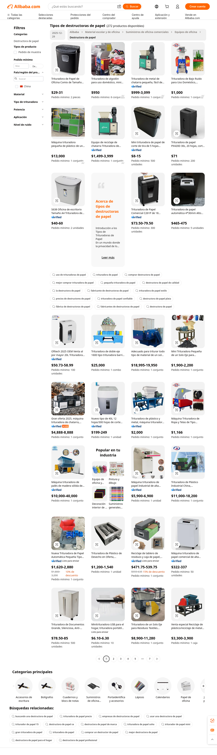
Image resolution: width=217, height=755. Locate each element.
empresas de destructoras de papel (119, 716)
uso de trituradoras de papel (69, 274)
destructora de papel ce (59, 724)
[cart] (167, 7)
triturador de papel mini (175, 724)
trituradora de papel (105, 274)
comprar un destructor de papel (99, 732)
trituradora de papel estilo (151, 290)
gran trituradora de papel (27, 732)
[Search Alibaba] (83, 7)
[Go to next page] (157, 659)
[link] (212, 720)
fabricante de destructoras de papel (108, 290)
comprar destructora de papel (142, 274)
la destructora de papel (66, 290)
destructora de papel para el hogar (32, 740)
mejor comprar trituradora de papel (73, 282)
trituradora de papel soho (139, 724)
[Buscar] (132, 6)
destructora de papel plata (155, 298)
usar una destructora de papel (164, 716)
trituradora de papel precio (76, 716)
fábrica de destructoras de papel (71, 306)
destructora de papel (159, 306)
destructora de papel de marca (99, 724)
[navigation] (27, 343)
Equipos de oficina (186, 32)
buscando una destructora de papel (32, 716)
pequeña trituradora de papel (118, 282)
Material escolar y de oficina (102, 32)
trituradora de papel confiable (115, 298)
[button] (119, 6)
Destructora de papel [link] (82, 37)
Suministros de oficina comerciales (147, 32)
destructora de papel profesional (78, 740)
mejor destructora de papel (141, 732)
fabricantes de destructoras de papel (118, 306)
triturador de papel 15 (25, 724)
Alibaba (74, 32)
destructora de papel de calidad (160, 282)
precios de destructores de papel (71, 298)
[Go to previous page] (99, 659)
